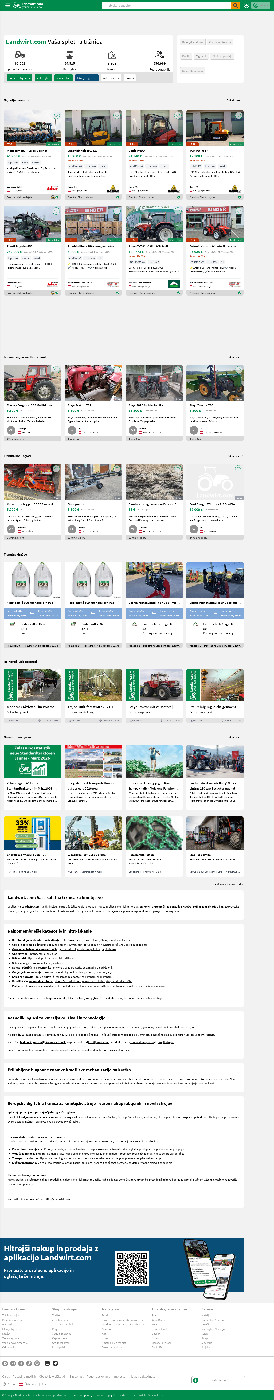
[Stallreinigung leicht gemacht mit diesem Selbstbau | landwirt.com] (215, 696)
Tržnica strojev (10, 1315)
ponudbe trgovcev (19, 78)
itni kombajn (62, 976)
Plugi (55, 1329)
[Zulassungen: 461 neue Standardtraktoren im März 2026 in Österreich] (32, 777)
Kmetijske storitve (192, 71)
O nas (6, 1376)
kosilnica (64, 944)
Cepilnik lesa (59, 1338)
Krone (43, 1083)
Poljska (205, 1347)
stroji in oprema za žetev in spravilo (120, 1027)
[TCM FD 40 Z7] (215, 155)
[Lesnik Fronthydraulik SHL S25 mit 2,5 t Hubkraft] (215, 605)
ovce (67, 1034)
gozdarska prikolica (88, 949)
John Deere (67, 940)
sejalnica (58, 963)
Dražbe (6, 1333)
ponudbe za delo (127, 1034)
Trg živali (201, 56)
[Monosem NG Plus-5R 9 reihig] (32, 155)
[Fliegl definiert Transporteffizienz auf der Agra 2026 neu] (93, 777)
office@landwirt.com (57, 1199)
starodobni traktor (119, 940)
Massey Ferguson (219, 1079)
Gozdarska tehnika (220, 42)
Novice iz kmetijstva (17, 737)
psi (73, 1034)
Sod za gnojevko (61, 1333)
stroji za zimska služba (119, 981)
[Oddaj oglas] (246, 5)
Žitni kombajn (60, 1320)
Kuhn (35, 1083)
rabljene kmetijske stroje (120, 906)
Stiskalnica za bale (63, 1324)
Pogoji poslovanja (98, 1376)
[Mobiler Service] (215, 846)
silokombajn (104, 976)
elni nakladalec (44, 986)
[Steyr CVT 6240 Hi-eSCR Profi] (154, 251)
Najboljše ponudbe (17, 100)
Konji (105, 1333)
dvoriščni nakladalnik (68, 981)
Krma (105, 1338)
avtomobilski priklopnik (62, 958)
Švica (204, 1333)
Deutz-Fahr (158, 1347)
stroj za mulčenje (41, 963)
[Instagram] (13, 1363)
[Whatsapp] (37, 1363)
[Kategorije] (47, 1363)
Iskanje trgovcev (87, 78)
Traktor (106, 1315)
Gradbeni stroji (61, 1343)
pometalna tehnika (93, 981)
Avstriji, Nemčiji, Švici (121, 1117)
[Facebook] (21, 1363)
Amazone (80, 1083)
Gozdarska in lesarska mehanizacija (123, 1324)
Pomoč (9, 1384)
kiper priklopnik (37, 958)
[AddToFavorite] (56, 115)
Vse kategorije (10, 1338)
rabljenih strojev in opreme (60, 1079)
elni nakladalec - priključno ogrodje (78, 986)
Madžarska (149, 1117)
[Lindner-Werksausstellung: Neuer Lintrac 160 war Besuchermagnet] (215, 777)
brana (33, 954)
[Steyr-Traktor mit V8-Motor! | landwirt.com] (154, 696)
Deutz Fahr (24, 1083)
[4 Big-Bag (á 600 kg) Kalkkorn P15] (32, 605)
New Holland (91, 940)
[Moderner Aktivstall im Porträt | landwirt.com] (32, 696)
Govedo (106, 1329)
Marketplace (63, 78)
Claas (103, 940)
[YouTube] (5, 1363)
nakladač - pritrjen (111, 986)
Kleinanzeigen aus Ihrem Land (25, 357)
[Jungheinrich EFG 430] (93, 155)
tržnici (54, 911)
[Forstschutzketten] (154, 846)
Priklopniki (58, 1347)
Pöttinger (53, 1083)
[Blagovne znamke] (55, 1363)
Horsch (95, 1083)
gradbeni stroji (78, 1027)
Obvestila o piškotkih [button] (53, 1376)
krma (170, 1027)
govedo (50, 1034)
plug (54, 954)
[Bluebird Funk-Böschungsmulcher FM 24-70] (93, 251)
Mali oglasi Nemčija (213, 1329)
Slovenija (206, 1343)
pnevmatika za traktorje (67, 967)
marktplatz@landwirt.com (150, 1395)
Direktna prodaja (222, 56)
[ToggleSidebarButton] (7, 5)
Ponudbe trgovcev (13, 1320)
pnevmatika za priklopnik (97, 967)
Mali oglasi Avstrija (212, 1320)
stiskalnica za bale (136, 944)
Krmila (186, 56)
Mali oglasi (8, 1324)
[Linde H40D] (154, 155)
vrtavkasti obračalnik (111, 944)
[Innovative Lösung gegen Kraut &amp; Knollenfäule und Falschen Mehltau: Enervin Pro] (154, 777)
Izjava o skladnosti (143, 1376)
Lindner (161, 1079)
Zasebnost (77, 1376)
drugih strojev (166, 1042)
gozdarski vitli (67, 949)
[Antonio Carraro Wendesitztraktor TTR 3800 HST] (215, 251)
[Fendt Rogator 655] (32, 251)
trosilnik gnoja (104, 972)
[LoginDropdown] (260, 5)
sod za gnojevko (84, 972)
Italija (138, 1117)
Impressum (120, 1376)
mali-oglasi (43, 78)
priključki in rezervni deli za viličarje (144, 986)
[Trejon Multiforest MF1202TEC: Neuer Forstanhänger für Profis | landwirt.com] (93, 696)
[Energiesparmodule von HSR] (32, 846)
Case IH (171, 1079)
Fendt (79, 940)
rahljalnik (44, 954)
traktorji (93, 1027)
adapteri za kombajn (83, 976)
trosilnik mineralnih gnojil (58, 972)
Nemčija (206, 1324)
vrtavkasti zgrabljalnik (84, 944)
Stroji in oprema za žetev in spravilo (123, 1320)
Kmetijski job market (114, 1343)
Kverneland (67, 1083)
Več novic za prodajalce (229, 884)
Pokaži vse (235, 100)
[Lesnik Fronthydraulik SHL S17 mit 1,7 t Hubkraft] (154, 605)
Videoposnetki (111, 78)
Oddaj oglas (9, 1347)
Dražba (130, 78)
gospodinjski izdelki (154, 1027)
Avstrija (205, 1315)
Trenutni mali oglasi (17, 456)
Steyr (131, 1079)
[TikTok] (29, 1363)
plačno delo (162, 1034)
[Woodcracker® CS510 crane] (93, 846)
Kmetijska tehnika (193, 42)
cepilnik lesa (109, 949)
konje (60, 1034)
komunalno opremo (142, 1042)
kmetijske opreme (98, 1042)
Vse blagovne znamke (15, 1343)
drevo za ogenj (185, 1027)
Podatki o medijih (24, 1376)
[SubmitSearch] (235, 5)
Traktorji (57, 1315)
